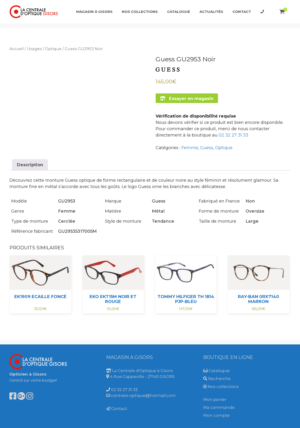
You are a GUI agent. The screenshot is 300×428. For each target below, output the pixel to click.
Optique (53, 48)
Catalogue (178, 11)
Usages (34, 48)
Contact (241, 11)
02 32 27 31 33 (233, 135)
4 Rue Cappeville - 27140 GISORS (140, 376)
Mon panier (214, 399)
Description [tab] (30, 164)
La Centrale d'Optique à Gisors (139, 370)
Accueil (16, 48)
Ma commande (219, 407)
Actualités (211, 11)
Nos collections (140, 11)
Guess (206, 147)
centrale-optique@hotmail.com (141, 395)
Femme (189, 147)
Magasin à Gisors (94, 11)
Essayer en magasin (187, 98)
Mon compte (216, 415)
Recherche (217, 378)
